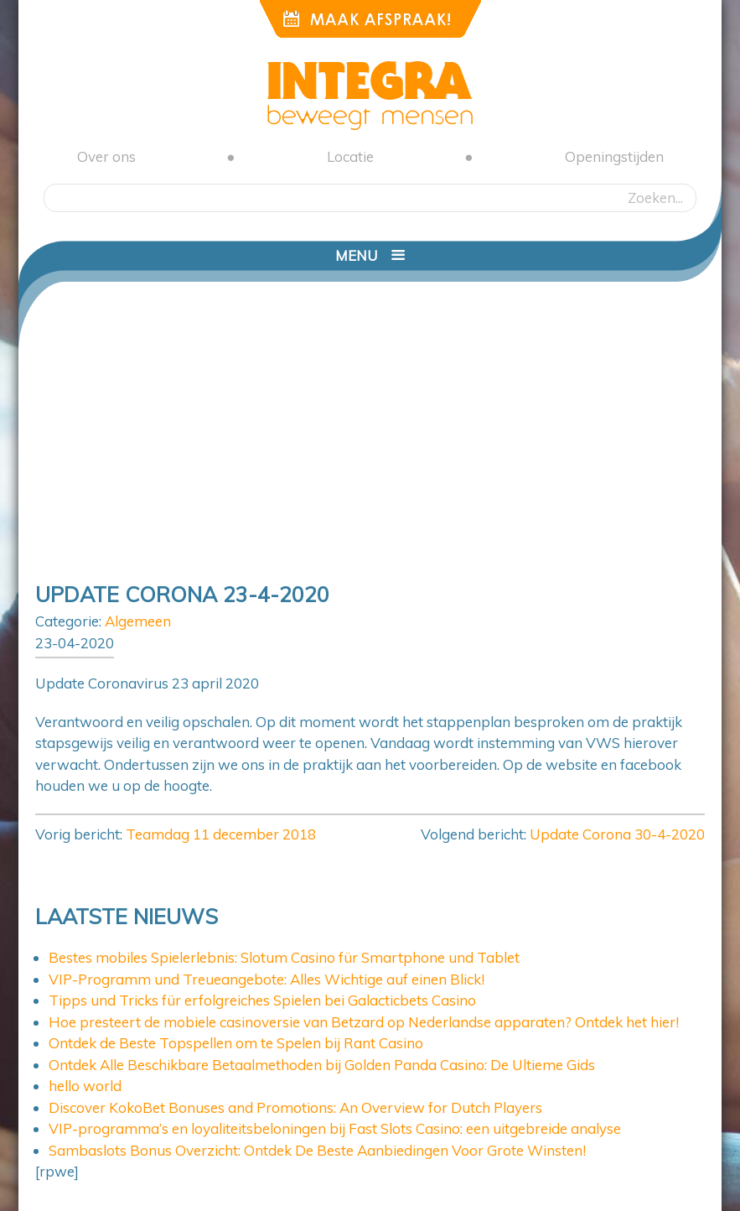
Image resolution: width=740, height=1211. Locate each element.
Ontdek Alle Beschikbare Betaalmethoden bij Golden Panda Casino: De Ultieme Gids (322, 1064)
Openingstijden (614, 156)
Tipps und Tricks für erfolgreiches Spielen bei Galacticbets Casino (262, 1000)
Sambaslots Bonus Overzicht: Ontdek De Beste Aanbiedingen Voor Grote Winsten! (317, 1150)
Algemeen (138, 621)
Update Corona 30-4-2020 (617, 834)
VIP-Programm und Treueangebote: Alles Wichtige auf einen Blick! (266, 979)
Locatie (350, 156)
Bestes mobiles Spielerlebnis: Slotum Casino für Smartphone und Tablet (284, 957)
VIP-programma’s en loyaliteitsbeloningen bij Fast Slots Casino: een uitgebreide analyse (335, 1128)
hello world (85, 1085)
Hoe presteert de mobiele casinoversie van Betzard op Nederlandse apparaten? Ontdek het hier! (364, 1022)
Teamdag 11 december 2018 (221, 834)
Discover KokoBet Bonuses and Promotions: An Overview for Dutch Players (295, 1107)
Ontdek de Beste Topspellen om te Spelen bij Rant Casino (236, 1043)
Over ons (106, 156)
